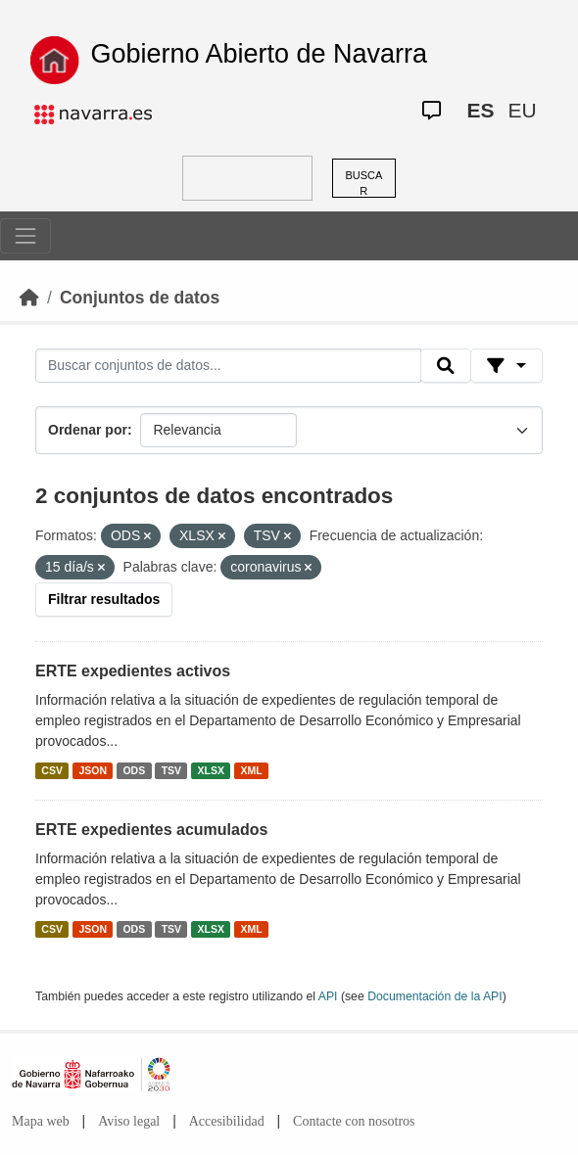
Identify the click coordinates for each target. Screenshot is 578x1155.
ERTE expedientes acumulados (151, 829)
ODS (133, 770)
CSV (52, 770)
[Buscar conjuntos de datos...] (228, 366)
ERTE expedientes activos (132, 671)
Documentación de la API (435, 996)
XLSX (211, 770)
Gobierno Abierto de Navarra (258, 54)
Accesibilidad (227, 1121)
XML (252, 770)
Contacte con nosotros (353, 1121)
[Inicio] (29, 297)
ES (480, 110)
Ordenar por (87, 430)
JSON (92, 770)
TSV (171, 770)
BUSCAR (363, 183)
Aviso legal (129, 1121)
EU (521, 110)
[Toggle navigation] (25, 236)
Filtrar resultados (104, 599)
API (328, 996)
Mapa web (41, 1121)
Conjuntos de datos (139, 297)
